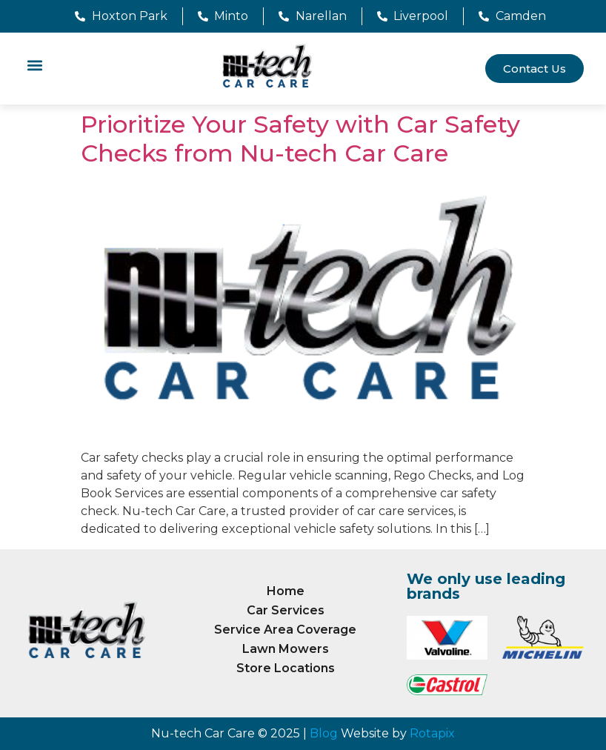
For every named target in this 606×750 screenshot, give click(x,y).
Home (285, 591)
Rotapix (432, 733)
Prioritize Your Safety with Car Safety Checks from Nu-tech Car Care (300, 138)
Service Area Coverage (285, 630)
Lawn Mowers (285, 649)
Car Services (285, 610)
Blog (324, 733)
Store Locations (285, 668)
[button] (34, 65)
